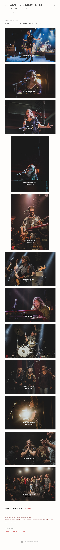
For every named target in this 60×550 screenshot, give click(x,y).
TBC (6, 522)
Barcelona (35, 519)
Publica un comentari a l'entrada (15, 531)
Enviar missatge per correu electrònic (21, 517)
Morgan (45, 519)
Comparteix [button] (8, 517)
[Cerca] (54, 5)
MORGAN (28, 508)
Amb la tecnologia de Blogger (30, 542)
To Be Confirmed (11, 522)
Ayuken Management (26, 519)
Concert (40, 519)
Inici (12, 12)
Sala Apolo (50, 519)
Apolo (18, 519)
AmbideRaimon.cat (26, 5)
